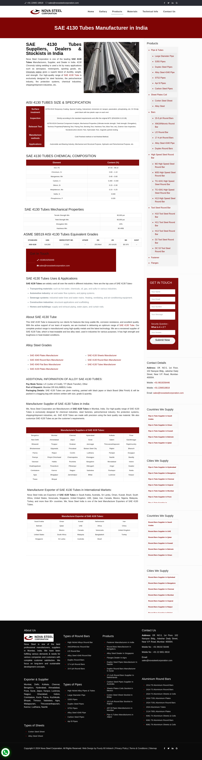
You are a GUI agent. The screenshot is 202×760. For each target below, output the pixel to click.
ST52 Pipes (160, 78)
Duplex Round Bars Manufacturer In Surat (121, 669)
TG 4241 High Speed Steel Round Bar (164, 182)
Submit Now (162, 339)
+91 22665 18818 (35, 3)
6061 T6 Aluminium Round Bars (159, 720)
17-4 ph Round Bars (164, 138)
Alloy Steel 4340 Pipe (165, 72)
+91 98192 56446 (161, 647)
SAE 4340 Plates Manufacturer (44, 355)
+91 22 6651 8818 (161, 652)
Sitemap (153, 748)
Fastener (155, 257)
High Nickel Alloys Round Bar (80, 642)
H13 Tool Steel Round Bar (165, 232)
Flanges (154, 263)
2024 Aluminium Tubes (156, 707)
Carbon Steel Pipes (164, 88)
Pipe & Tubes (157, 50)
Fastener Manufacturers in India (120, 642)
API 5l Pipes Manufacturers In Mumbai (119, 709)
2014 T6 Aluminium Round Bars (159, 685)
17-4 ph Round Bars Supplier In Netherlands (120, 676)
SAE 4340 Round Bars (40, 360)
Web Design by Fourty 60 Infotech (97, 748)
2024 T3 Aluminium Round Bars (159, 689)
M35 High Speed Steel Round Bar (165, 174)
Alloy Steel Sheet (35, 736)
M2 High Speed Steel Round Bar (164, 165)
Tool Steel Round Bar (161, 208)
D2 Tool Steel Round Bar (164, 241)
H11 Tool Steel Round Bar (165, 224)
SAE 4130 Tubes (96, 364)
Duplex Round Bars (164, 148)
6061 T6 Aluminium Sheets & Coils (161, 724)
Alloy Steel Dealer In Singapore (120, 653)
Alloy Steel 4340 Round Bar (79, 655)
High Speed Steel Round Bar (162, 156)
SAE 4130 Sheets (96, 355)
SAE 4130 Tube (71, 75)
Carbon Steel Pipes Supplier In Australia (120, 683)
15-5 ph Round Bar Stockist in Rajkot (119, 702)
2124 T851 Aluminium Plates (158, 711)
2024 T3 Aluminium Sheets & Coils (161, 694)
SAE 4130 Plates (38, 369)
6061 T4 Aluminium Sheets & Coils (161, 716)
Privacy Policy (121, 748)
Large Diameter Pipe (164, 56)
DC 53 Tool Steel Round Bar (162, 250)
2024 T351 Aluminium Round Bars (160, 702)
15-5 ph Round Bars (164, 118)
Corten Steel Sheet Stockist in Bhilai (119, 696)
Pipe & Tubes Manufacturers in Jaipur (120, 715)
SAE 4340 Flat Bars (39, 364)
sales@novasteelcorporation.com (63, 3)
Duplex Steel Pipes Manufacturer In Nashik (122, 663)
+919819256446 (46, 260)
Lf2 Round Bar (161, 132)
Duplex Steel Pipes (163, 67)
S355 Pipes (160, 61)
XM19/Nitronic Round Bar (165, 125)
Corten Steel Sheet (163, 101)
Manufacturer (57, 360)
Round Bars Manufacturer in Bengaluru (119, 648)
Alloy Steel (160, 106)
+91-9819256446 (162, 383)
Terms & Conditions (139, 748)
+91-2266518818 (162, 388)
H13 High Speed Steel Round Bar (165, 200)
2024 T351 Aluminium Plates (158, 698)
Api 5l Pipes (160, 83)
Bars (153, 112)
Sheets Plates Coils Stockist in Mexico (120, 689)
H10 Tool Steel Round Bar (165, 215)
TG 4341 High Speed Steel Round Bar (164, 191)
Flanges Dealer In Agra (117, 658)
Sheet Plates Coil (159, 95)
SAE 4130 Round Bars (98, 360)
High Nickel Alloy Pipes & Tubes (81, 691)
